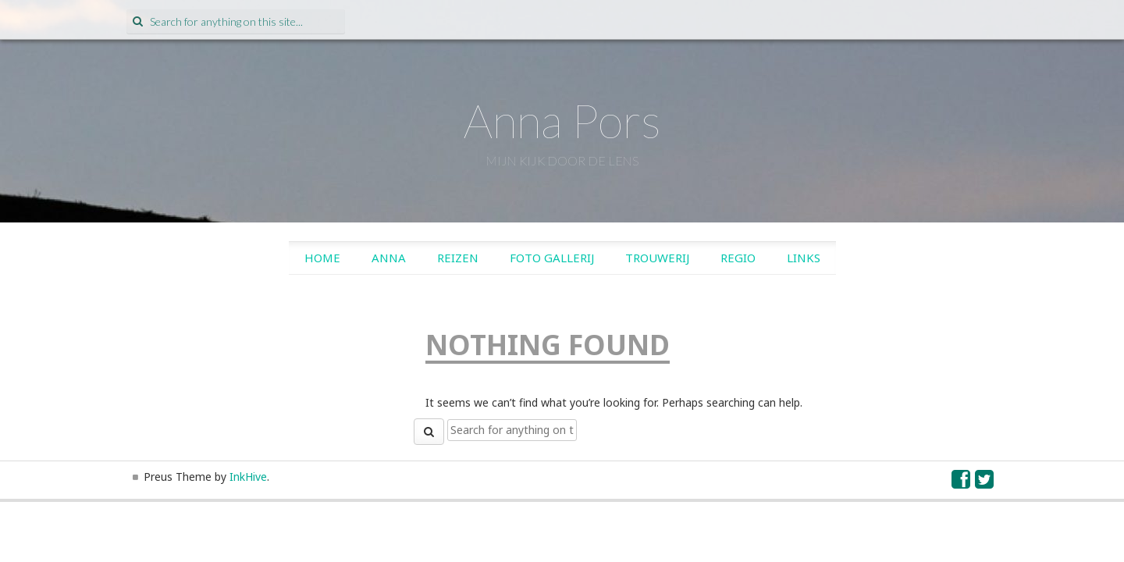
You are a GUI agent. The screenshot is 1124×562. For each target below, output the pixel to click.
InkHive (248, 476)
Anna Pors (562, 120)
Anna (389, 257)
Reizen (457, 257)
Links (803, 257)
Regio (738, 257)
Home (322, 257)
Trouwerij (657, 257)
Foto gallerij (552, 257)
